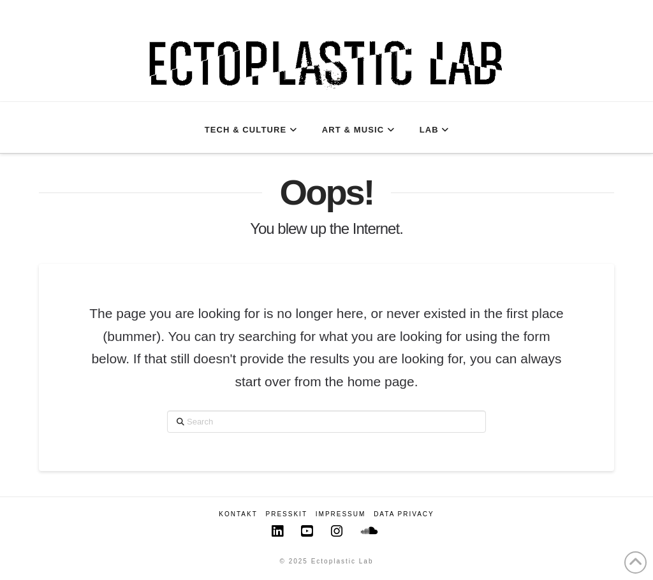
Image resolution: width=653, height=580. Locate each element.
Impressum (341, 514)
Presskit (286, 514)
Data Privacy (404, 514)
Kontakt (238, 514)
